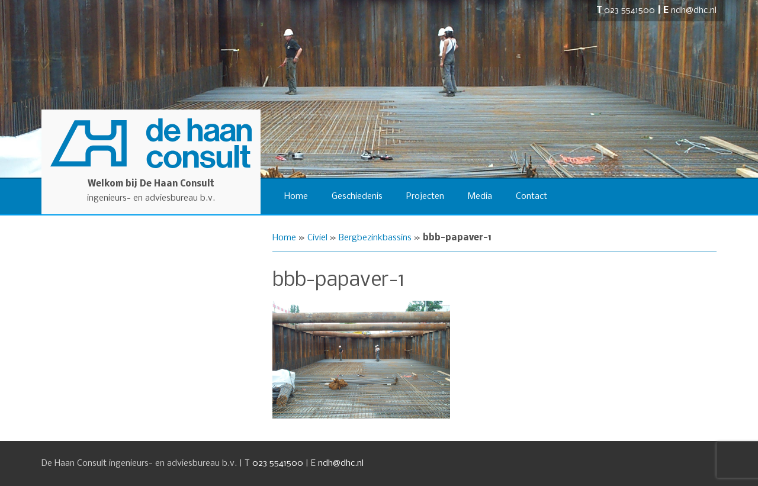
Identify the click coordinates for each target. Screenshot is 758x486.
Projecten (425, 196)
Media (480, 196)
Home (296, 196)
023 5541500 (629, 10)
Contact (531, 196)
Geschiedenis (357, 196)
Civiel (317, 238)
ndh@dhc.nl (694, 10)
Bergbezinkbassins (375, 238)
